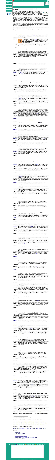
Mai (23, 428)
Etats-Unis (37, 113)
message (39, 411)
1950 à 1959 (26, 423)
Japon (20, 333)
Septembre (33, 428)
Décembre (44, 428)
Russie (31, 328)
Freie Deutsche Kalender (30, 444)
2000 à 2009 (38, 423)
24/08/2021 (15, 336)
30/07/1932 (15, 118)
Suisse (44, 138)
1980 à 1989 (33, 423)
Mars (20, 428)
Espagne (25, 243)
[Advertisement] (28, 4)
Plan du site (27, 459)
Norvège (35, 148)
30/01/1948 (15, 138)
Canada (41, 212)
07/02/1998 (15, 256)
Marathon (35, 39)
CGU (19, 459)
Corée (34, 230)
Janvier (14, 428)
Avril (22, 428)
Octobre (37, 428)
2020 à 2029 (43, 423)
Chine (34, 339)
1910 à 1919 (16, 423)
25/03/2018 (15, 320)
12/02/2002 (15, 269)
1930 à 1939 (21, 423)
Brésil (38, 300)
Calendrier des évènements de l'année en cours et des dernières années (26, 437)
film (36, 253)
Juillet (28, 428)
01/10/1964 (15, 182)
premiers (20, 98)
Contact (35, 459)
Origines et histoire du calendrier (20, 438)
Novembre (40, 428)
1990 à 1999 (36, 423)
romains (20, 44)
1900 (22, 73)
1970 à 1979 (31, 423)
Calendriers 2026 (17, 432)
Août (30, 428)
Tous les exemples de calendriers (20, 433)
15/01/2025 (15, 380)
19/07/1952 (15, 151)
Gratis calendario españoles (41, 444)
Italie (38, 155)
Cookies (22, 459)
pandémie (29, 332)
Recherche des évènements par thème (21, 436)
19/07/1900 (15, 72)
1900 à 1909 (14, 423)
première (20, 72)
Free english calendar (20, 444)
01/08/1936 (15, 129)
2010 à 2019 (40, 423)
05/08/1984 (15, 226)
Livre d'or (31, 459)
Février (17, 428)
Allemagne (40, 122)
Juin (25, 428)
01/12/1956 (15, 164)
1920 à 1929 (19, 423)
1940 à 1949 (24, 423)
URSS (15, 217)
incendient (27, 44)
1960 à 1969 (28, 423)
